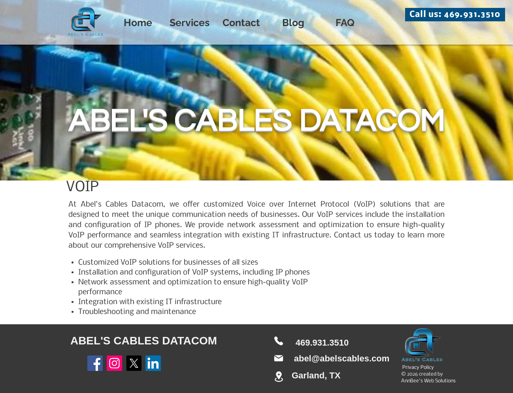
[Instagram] (114, 363)
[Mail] (278, 358)
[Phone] (278, 341)
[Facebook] (95, 363)
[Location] (278, 376)
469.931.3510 (322, 343)
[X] (133, 363)
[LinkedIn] (153, 363)
